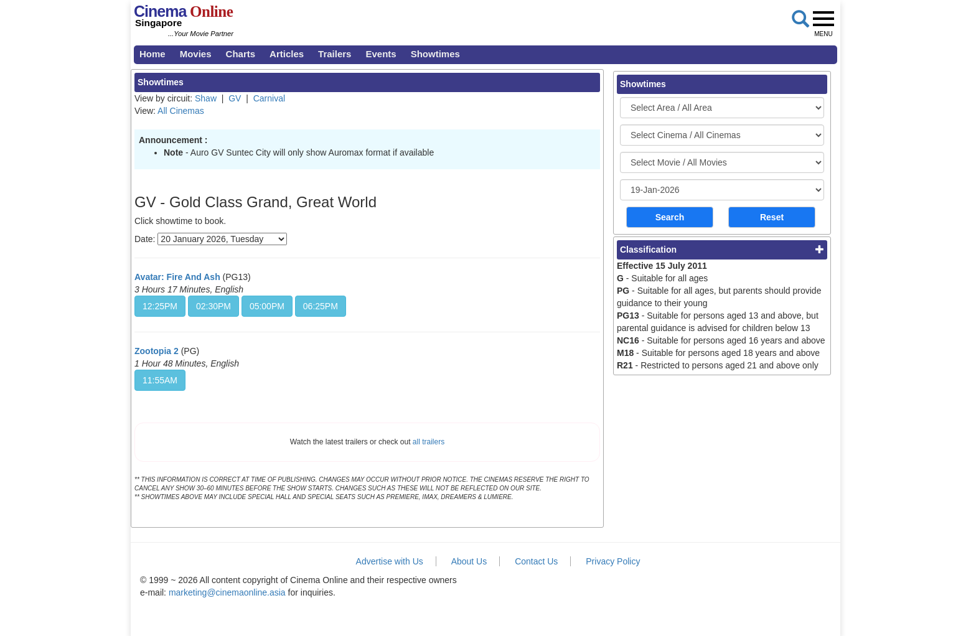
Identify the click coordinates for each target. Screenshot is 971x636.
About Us (469, 561)
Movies (196, 53)
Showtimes (435, 53)
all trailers (428, 441)
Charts (241, 53)
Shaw (206, 98)
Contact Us (536, 561)
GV (234, 98)
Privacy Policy (613, 561)
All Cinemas (180, 111)
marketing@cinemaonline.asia (227, 592)
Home (152, 53)
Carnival (269, 98)
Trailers (334, 53)
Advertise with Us (389, 561)
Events (380, 53)
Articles (287, 53)
